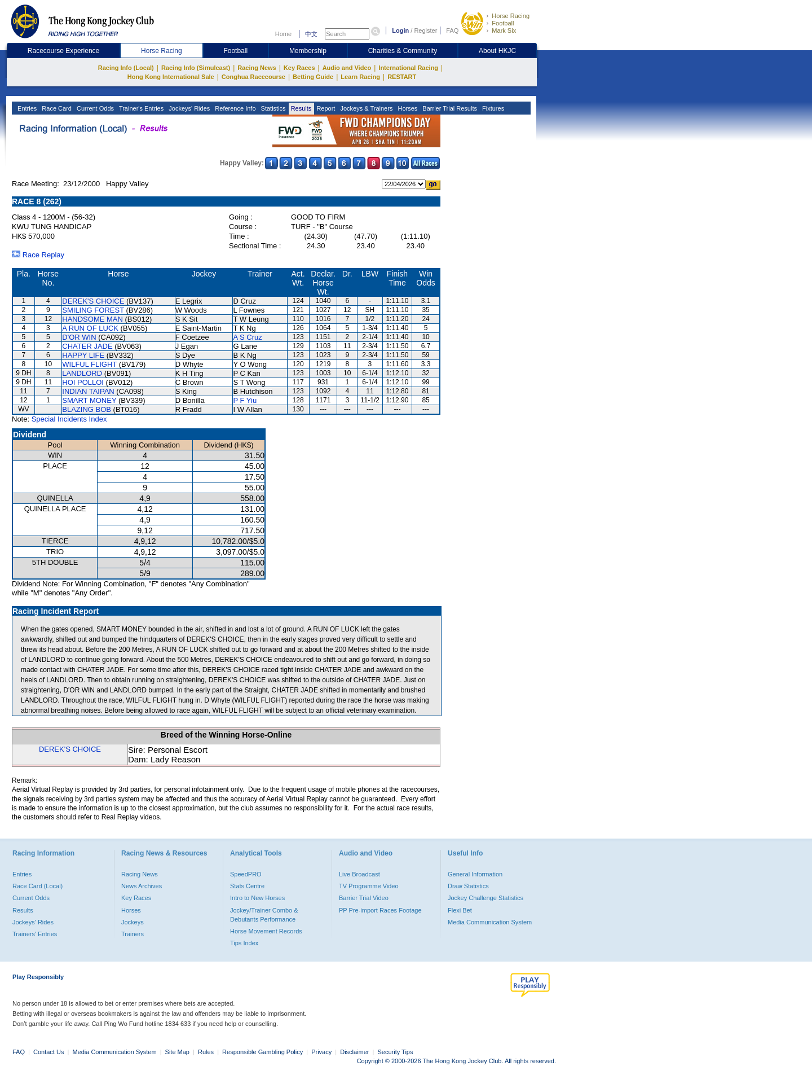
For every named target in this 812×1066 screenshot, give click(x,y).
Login (400, 30)
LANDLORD (82, 373)
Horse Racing (510, 15)
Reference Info (234, 108)
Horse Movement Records (266, 931)
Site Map (177, 1052)
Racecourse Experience (63, 51)
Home (283, 33)
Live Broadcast (359, 874)
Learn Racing (360, 76)
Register (425, 30)
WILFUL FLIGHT (89, 364)
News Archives (141, 886)
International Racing (408, 67)
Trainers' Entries (34, 934)
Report (325, 108)
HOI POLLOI (83, 382)
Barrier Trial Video (364, 897)
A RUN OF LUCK (90, 328)
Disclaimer (354, 1052)
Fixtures (492, 108)
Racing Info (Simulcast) (195, 67)
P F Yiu (245, 400)
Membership (307, 51)
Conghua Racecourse (253, 76)
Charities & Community (403, 51)
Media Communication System (490, 922)
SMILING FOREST (93, 310)
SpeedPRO (246, 874)
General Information (475, 874)
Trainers (132, 934)
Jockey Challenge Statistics (485, 897)
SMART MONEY (89, 400)
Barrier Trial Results (449, 108)
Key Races (299, 67)
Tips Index (244, 943)
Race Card (56, 108)
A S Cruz (247, 337)
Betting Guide (313, 76)
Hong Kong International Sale (170, 76)
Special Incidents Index (69, 419)
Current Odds (94, 108)
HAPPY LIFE (83, 355)
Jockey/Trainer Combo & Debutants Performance (264, 915)
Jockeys (132, 922)
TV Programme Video (369, 886)
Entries (26, 108)
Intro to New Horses (257, 897)
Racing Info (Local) (126, 67)
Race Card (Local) (37, 886)
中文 (311, 33)
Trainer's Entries (140, 108)
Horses (406, 108)
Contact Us (48, 1052)
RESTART (401, 76)
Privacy (321, 1052)
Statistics (272, 108)
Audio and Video (347, 67)
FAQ (452, 30)
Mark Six (504, 30)
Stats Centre (247, 886)
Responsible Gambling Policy (262, 1052)
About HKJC (497, 51)
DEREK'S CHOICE (93, 301)
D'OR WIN (79, 337)
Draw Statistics (468, 886)
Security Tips (395, 1052)
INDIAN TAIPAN (88, 391)
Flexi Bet (460, 910)
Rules (206, 1052)
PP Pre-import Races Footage (380, 910)
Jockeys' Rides (188, 108)
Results (300, 108)
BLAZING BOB (86, 409)
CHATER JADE (87, 346)
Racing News (256, 67)
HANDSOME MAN (92, 319)
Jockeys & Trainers (365, 108)
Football (503, 23)
